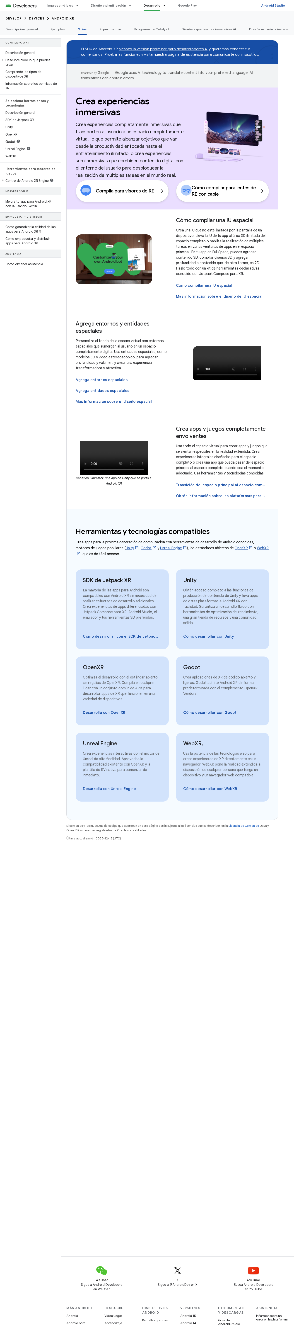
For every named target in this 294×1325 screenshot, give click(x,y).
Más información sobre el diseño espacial (114, 401)
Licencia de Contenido (244, 826)
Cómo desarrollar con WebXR (210, 789)
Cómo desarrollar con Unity (208, 636)
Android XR (63, 18)
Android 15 (188, 1316)
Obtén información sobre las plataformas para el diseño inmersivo (222, 496)
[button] (29, 62)
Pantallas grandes (155, 1320)
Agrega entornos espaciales (102, 380)
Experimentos (110, 29)
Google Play (187, 5)
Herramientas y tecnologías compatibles (143, 531)
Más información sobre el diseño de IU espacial (219, 296)
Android (72, 1316)
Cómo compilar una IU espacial (214, 220)
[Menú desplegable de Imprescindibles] (79, 5)
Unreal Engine (171, 548)
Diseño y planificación (108, 5)
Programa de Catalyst (151, 29)
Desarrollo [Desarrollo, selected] (152, 5)
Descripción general (21, 29)
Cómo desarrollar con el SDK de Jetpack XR (122, 636)
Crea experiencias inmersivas (112, 106)
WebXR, (193, 743)
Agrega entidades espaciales (102, 391)
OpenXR (241, 548)
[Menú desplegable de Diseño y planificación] (132, 5)
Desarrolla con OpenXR (104, 712)
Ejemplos (58, 29)
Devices (37, 18)
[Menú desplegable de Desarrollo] (166, 5)
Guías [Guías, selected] (82, 29)
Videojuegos (113, 1316)
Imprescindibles (60, 5)
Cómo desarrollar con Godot (209, 712)
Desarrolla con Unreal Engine (109, 789)
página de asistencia (185, 54)
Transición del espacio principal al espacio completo (222, 485)
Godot (146, 548)
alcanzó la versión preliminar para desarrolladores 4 (163, 49)
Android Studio (273, 5)
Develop (13, 18)
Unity (130, 548)
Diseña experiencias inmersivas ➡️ (209, 29)
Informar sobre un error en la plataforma (272, 1317)
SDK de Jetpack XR (107, 580)
